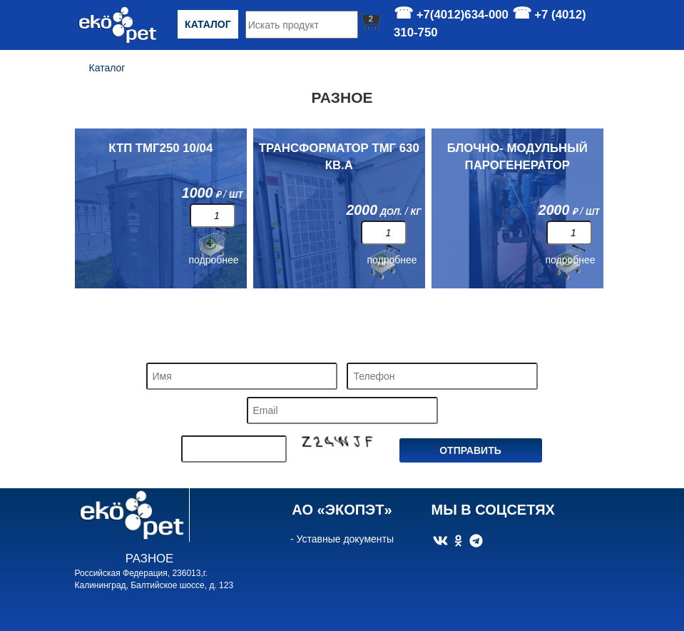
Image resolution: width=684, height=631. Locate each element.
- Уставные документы (342, 539)
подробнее (214, 260)
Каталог (208, 24)
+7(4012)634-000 (463, 14)
